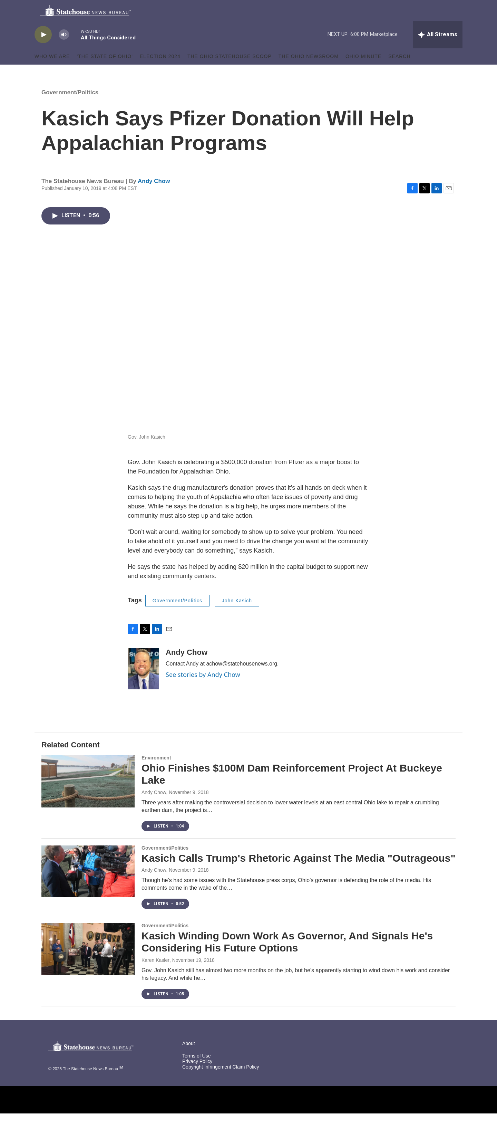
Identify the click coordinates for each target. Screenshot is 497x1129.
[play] (43, 50)
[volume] (64, 50)
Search (399, 72)
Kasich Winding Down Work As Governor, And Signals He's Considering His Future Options (287, 957)
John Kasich (237, 616)
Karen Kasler (155, 975)
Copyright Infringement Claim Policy (220, 1082)
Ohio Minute (363, 72)
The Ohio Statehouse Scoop (229, 72)
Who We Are (52, 72)
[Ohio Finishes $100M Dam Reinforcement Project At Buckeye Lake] (88, 797)
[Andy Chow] (143, 684)
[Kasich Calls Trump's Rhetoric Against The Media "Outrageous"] (88, 887)
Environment (156, 773)
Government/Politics (69, 108)
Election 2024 (160, 72)
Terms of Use (196, 1071)
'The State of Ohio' (105, 72)
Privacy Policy (197, 1077)
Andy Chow (154, 196)
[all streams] (437, 50)
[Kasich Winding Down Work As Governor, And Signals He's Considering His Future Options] (88, 965)
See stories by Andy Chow (203, 690)
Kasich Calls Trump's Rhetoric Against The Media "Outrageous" (299, 873)
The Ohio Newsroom (309, 72)
